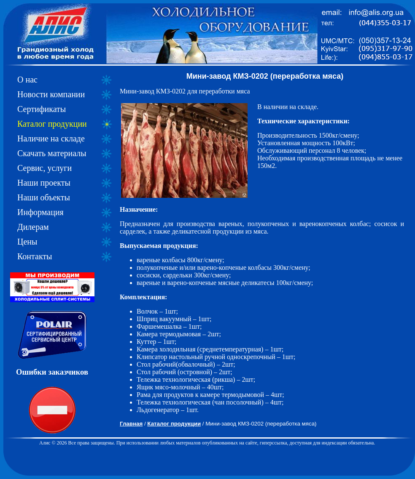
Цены (27, 241)
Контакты (34, 256)
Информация (40, 212)
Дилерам (33, 227)
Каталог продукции (52, 123)
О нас (27, 79)
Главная (131, 423)
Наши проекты (43, 182)
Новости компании (51, 94)
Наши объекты (43, 197)
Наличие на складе (51, 138)
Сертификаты (41, 109)
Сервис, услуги (44, 168)
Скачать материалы (51, 153)
